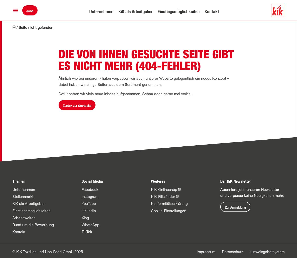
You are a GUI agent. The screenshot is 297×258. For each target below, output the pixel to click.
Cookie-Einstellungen (168, 210)
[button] (15, 10)
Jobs (29, 11)
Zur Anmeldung (235, 207)
